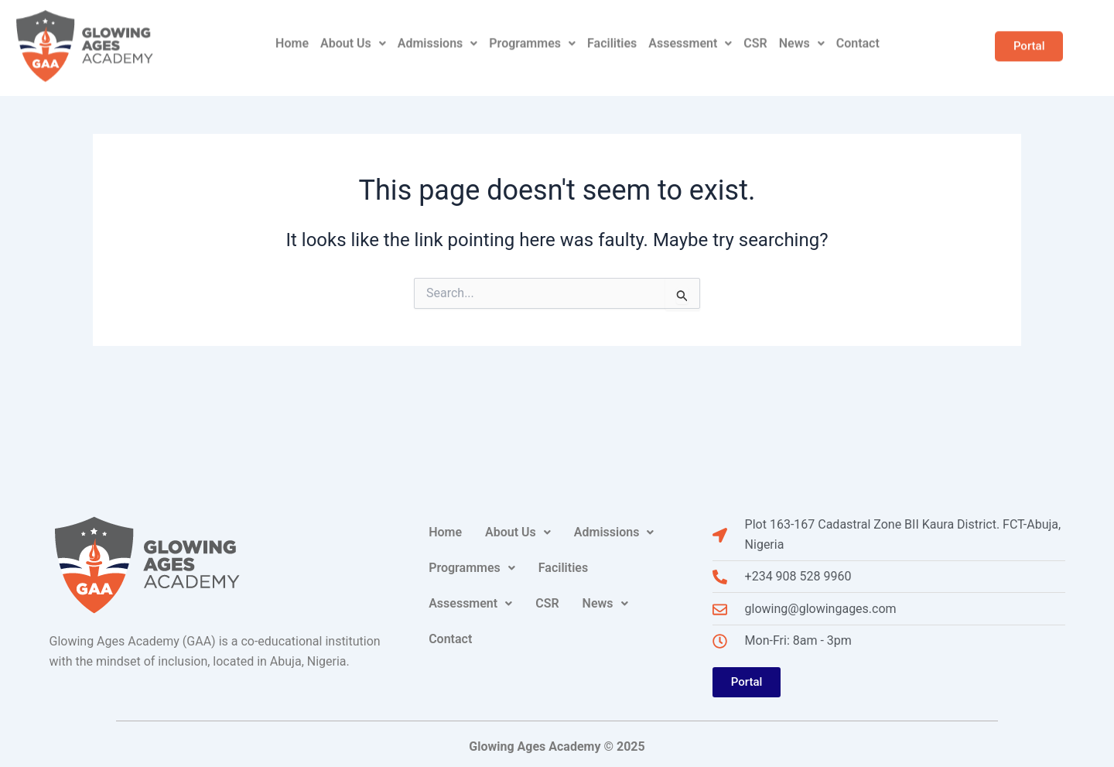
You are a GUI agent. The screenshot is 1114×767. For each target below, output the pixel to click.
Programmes (532, 31)
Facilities (612, 31)
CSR (755, 31)
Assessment (690, 31)
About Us (353, 31)
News (802, 31)
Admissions (438, 31)
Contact (858, 31)
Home (292, 31)
